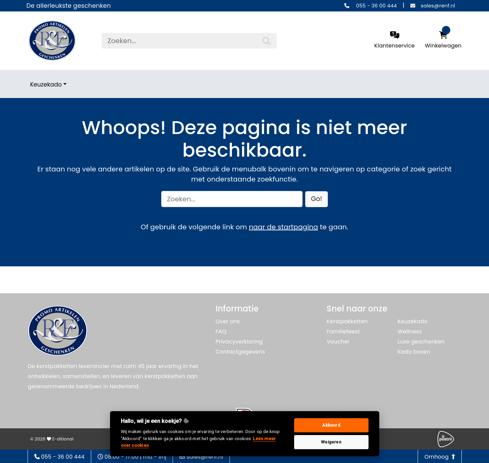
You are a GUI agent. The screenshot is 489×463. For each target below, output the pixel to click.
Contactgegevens (240, 352)
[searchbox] (189, 40)
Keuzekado (46, 84)
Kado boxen (414, 352)
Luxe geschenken (421, 341)
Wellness (410, 331)
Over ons (228, 321)
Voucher (338, 341)
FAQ (221, 331)
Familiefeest (343, 331)
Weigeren (331, 441)
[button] (316, 199)
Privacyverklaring (239, 341)
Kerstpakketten (347, 321)
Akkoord (331, 425)
